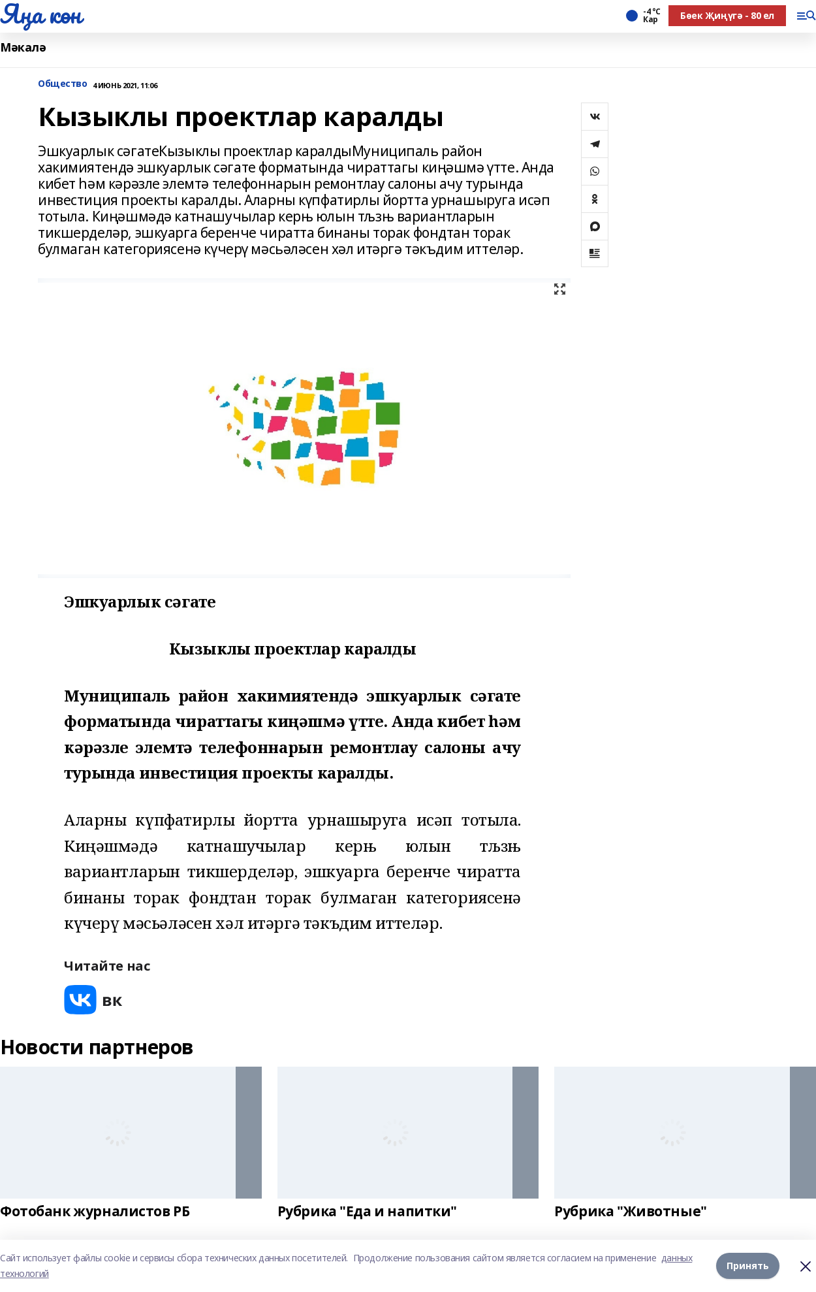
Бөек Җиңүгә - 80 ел (727, 15)
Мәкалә (23, 47)
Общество (62, 83)
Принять (748, 1265)
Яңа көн (40, 13)
